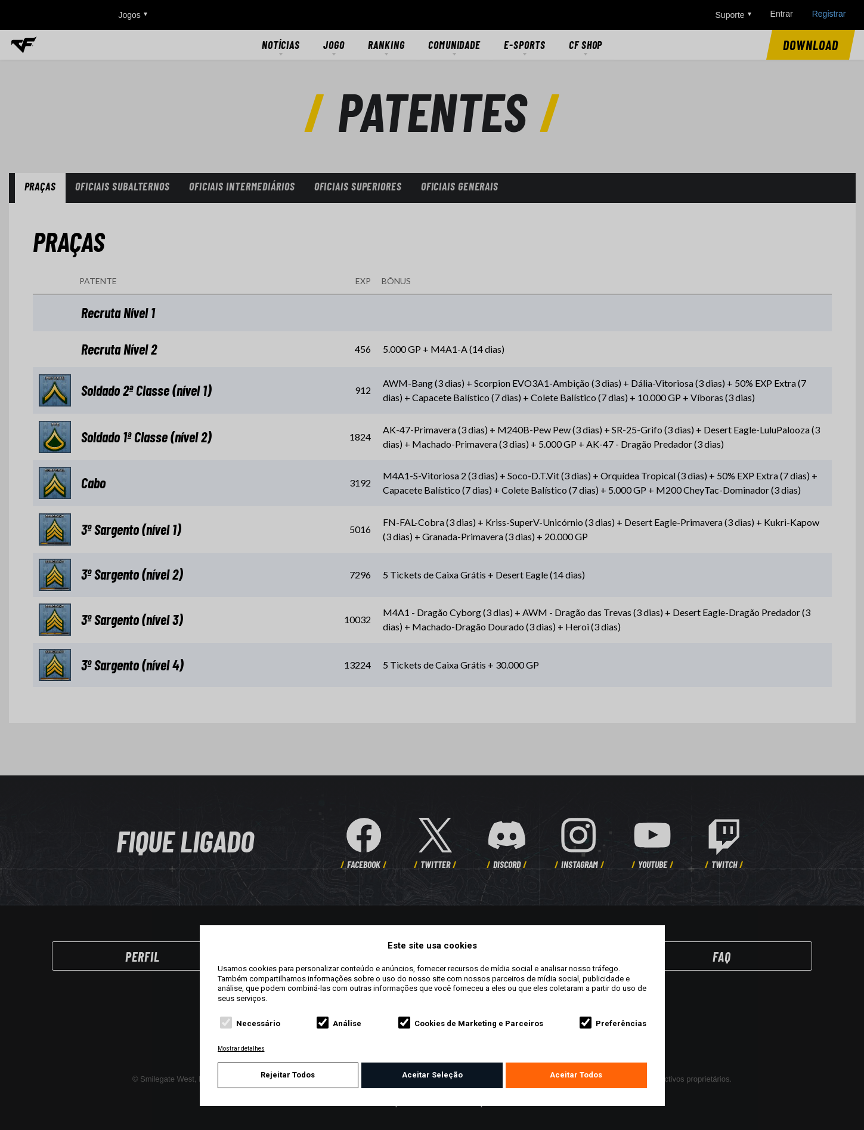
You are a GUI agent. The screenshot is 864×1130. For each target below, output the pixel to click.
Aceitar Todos (576, 1074)
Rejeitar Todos (288, 1074)
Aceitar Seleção (432, 1074)
